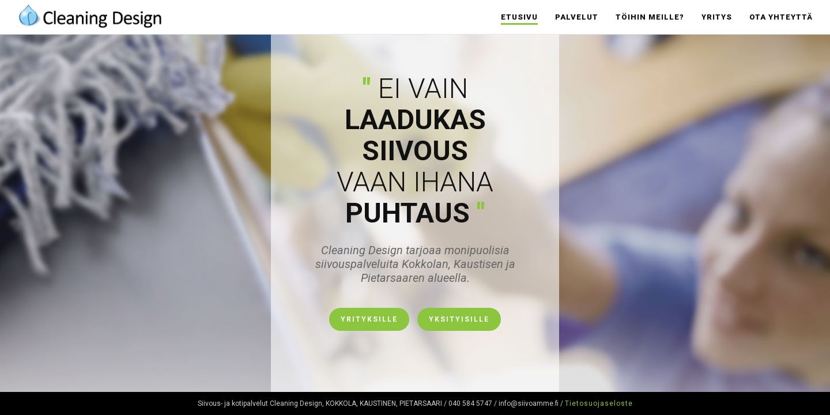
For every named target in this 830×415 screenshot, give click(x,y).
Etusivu (519, 17)
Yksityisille (459, 319)
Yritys (716, 17)
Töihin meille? (650, 17)
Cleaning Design (89, 14)
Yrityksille (369, 319)
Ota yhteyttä (781, 17)
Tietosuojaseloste (599, 403)
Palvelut (576, 17)
